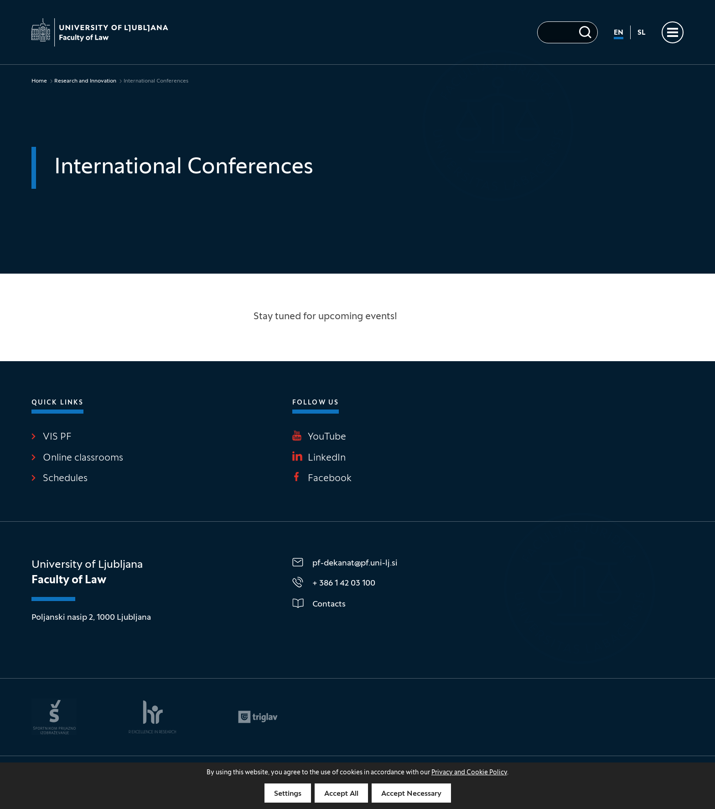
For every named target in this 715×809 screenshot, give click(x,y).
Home (39, 81)
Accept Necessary (411, 794)
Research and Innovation (85, 81)
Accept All (341, 794)
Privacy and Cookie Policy (469, 773)
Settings (287, 794)
